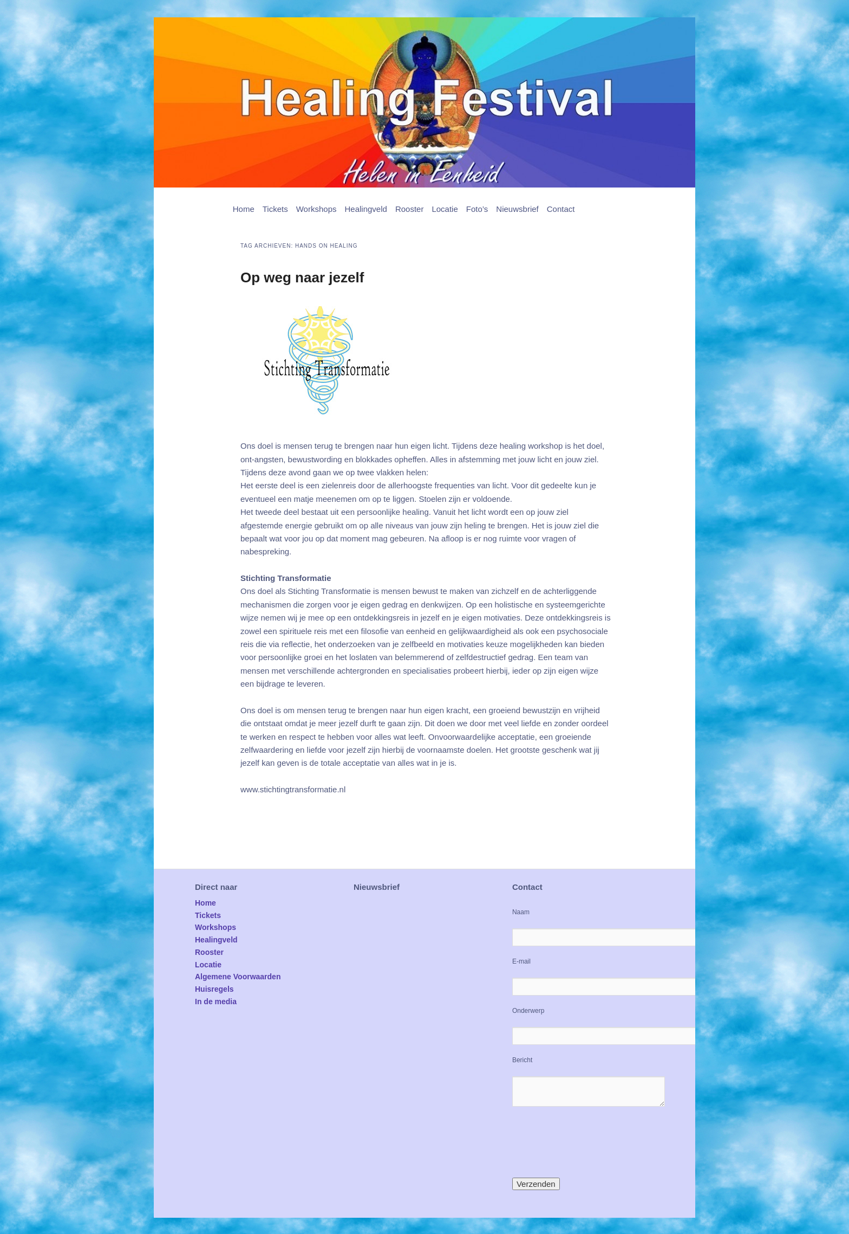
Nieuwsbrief (517, 209)
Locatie (445, 209)
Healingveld (365, 209)
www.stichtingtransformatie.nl (292, 789)
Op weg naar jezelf (302, 277)
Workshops (316, 209)
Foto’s (477, 209)
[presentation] (594, 1142)
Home (243, 209)
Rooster (409, 209)
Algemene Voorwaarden (237, 976)
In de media (216, 1001)
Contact (561, 209)
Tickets (275, 209)
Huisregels (214, 989)
